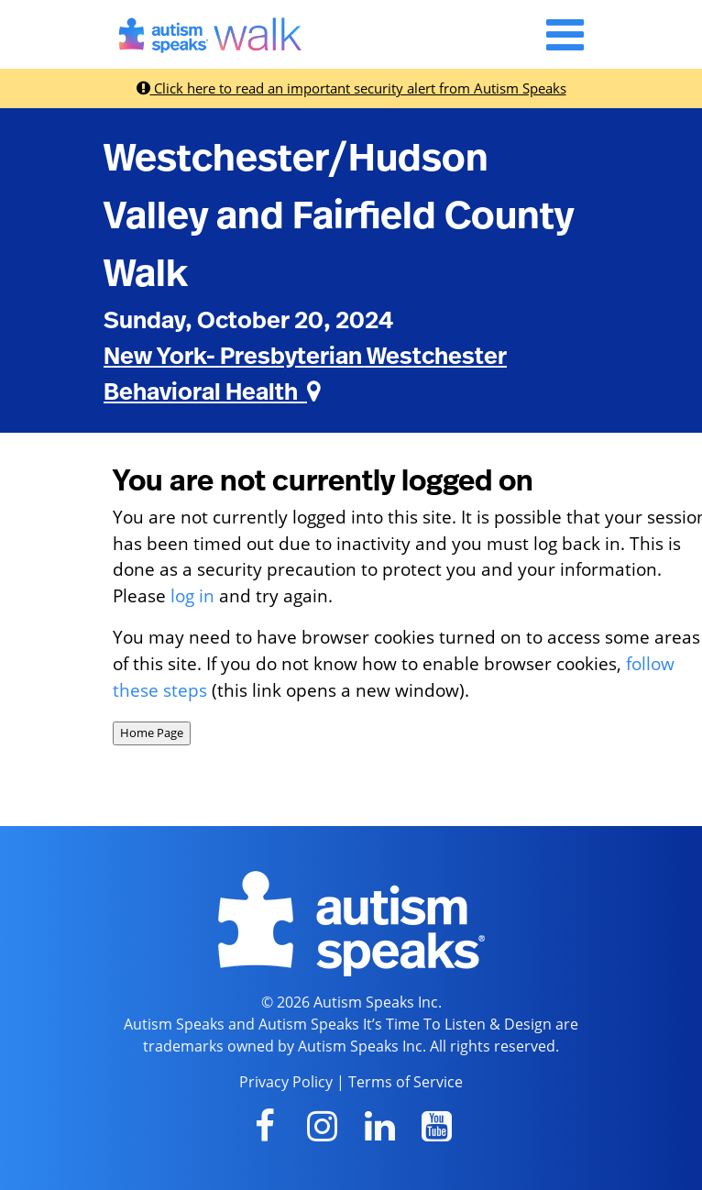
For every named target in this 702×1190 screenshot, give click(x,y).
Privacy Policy (286, 1082)
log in (192, 595)
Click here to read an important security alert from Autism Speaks (351, 88)
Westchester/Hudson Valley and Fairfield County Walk (339, 216)
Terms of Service (405, 1082)
